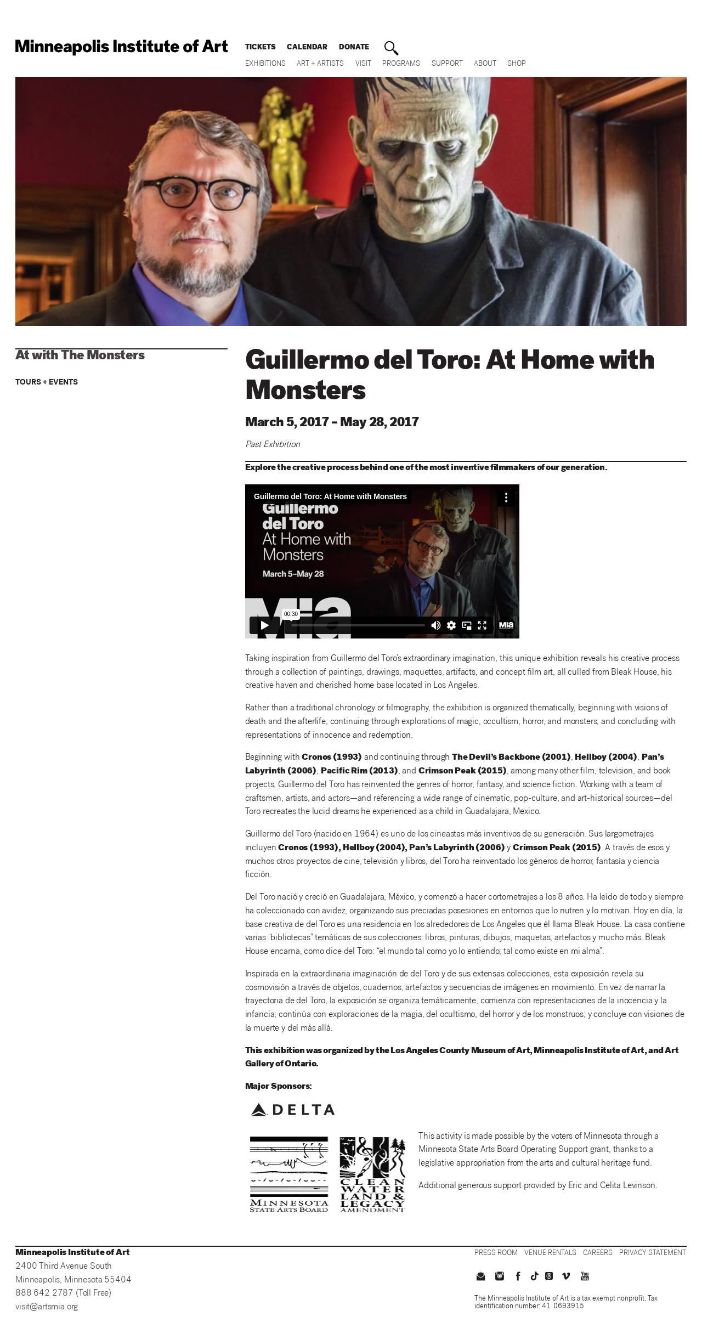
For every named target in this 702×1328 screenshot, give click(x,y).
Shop (516, 64)
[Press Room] (496, 1253)
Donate (354, 48)
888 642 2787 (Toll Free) (63, 1293)
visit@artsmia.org (46, 1307)
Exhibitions (265, 64)
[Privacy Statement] (652, 1253)
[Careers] (598, 1253)
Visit (363, 64)
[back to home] (121, 47)
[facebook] (518, 1277)
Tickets (260, 48)
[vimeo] (565, 1277)
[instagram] (500, 1277)
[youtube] (585, 1277)
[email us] (480, 1277)
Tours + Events (46, 383)
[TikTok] (535, 1276)
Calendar (307, 48)
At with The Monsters (79, 356)
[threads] (549, 1276)
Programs (401, 64)
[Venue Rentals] (550, 1253)
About (485, 64)
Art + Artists (320, 64)
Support (447, 64)
